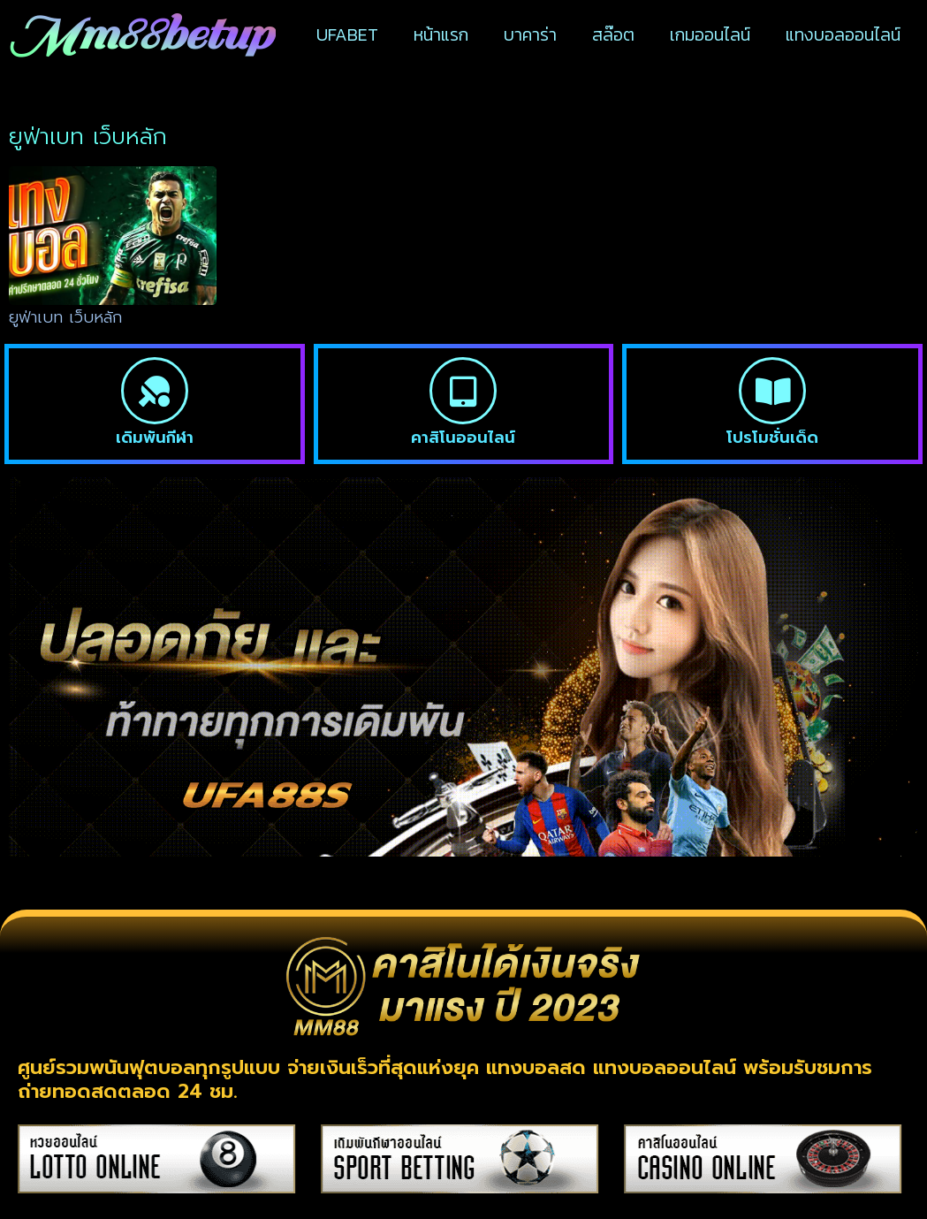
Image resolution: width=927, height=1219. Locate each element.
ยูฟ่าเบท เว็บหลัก (65, 317)
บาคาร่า (530, 34)
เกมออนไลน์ (710, 34)
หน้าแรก (441, 34)
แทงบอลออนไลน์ (843, 34)
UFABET (347, 34)
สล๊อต (613, 34)
